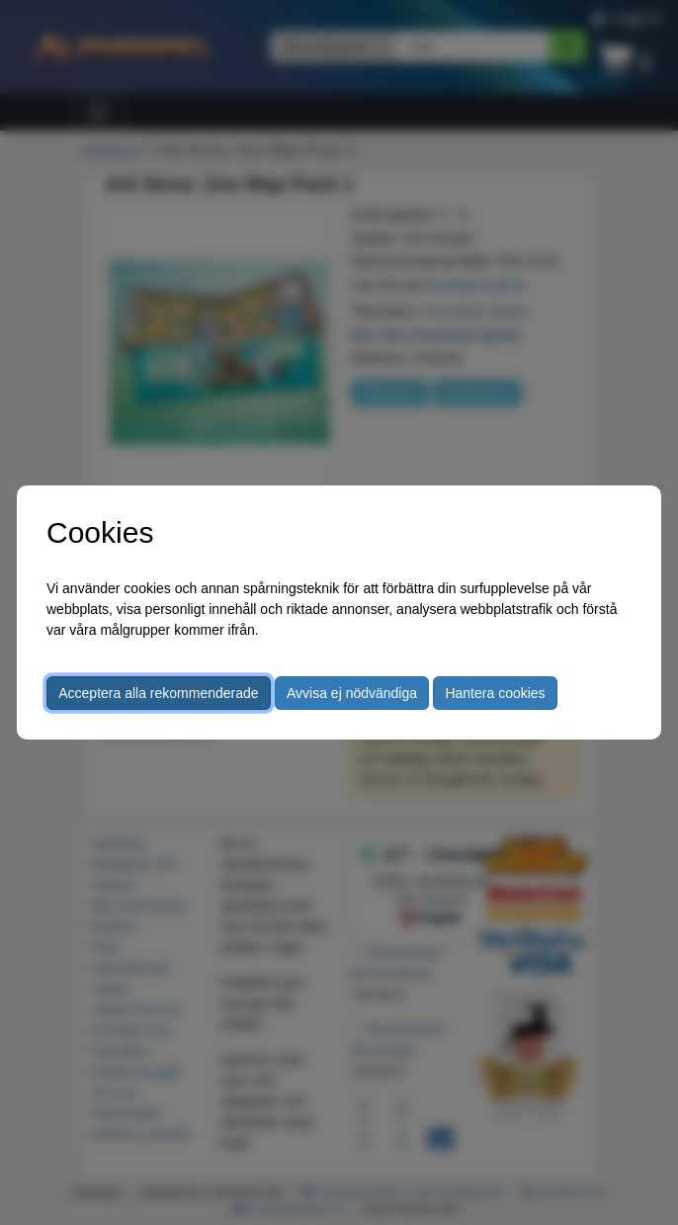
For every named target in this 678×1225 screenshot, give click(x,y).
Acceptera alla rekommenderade (158, 693)
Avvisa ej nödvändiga (352, 693)
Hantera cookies (495, 693)
